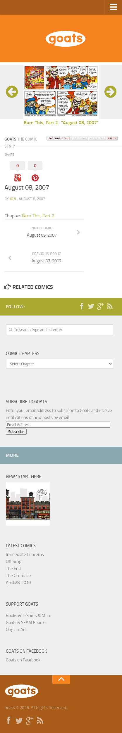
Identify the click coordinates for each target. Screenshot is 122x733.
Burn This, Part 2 (41, 122)
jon (13, 199)
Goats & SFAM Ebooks (26, 622)
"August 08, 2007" (80, 122)
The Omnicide (18, 575)
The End (13, 568)
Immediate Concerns (25, 554)
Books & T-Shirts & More (28, 615)
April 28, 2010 (18, 582)
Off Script (14, 561)
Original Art (16, 629)
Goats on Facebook (26, 651)
